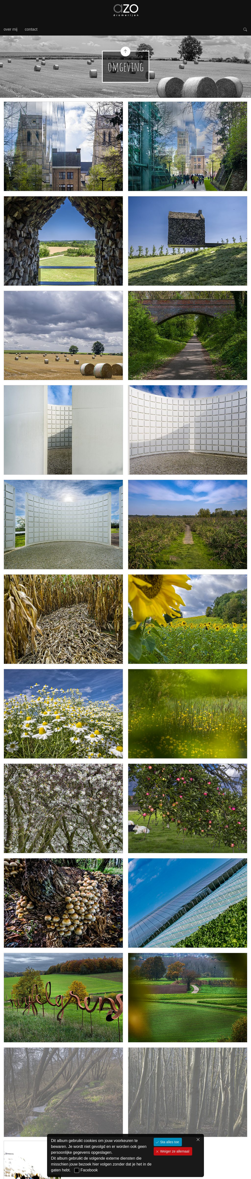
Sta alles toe (169, 1142)
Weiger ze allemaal (174, 1151)
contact (31, 29)
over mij (10, 29)
